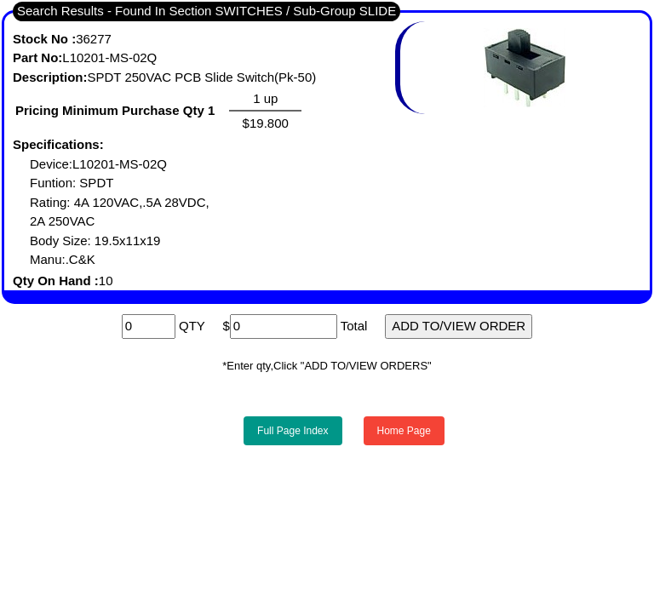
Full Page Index (292, 431)
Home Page (404, 431)
